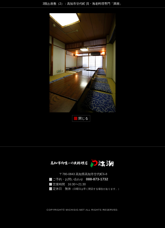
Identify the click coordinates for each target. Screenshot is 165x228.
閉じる (83, 118)
